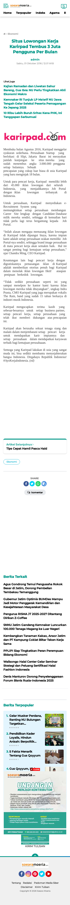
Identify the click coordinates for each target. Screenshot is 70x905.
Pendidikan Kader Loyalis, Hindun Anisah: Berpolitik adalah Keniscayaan (23, 738)
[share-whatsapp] (38, 483)
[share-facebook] (26, 483)
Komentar (35, 492)
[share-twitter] (32, 483)
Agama (54, 13)
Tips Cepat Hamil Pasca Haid (26, 448)
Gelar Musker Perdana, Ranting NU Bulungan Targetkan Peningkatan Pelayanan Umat (25, 720)
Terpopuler (23, 13)
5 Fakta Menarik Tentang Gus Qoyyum (25, 753)
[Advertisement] (35, 22)
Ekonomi (12, 461)
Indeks (40, 13)
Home (7, 13)
